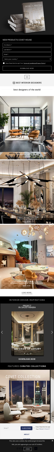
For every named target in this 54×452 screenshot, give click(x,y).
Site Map (26, 439)
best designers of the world (27, 89)
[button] (52, 332)
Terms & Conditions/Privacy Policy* (34, 63)
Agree (28, 449)
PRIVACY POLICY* (44, 429)
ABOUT (26, 434)
